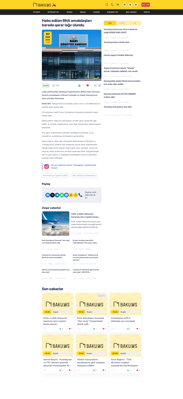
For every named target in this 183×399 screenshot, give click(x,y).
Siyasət (36, 12)
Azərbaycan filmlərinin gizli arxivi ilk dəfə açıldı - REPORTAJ (86, 271)
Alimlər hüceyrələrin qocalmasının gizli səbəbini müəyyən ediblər (91, 362)
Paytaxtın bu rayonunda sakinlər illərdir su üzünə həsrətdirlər (54, 256)
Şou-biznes (131, 12)
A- (96, 85)
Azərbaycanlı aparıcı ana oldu (118, 107)
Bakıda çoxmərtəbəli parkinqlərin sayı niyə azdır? (56, 271)
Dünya (147, 12)
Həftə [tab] (122, 23)
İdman (83, 12)
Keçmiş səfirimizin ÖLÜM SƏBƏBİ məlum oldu (120, 95)
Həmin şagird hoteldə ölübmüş (118, 55)
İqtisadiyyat (53, 12)
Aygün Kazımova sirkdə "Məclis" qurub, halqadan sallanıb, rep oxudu (121, 69)
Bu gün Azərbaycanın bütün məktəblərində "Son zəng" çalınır (85, 241)
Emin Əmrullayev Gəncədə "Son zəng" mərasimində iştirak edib (56, 241)
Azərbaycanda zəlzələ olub (116, 42)
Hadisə (96, 12)
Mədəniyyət (112, 12)
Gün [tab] (110, 23)
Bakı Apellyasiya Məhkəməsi (84, 175)
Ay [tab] (135, 23)
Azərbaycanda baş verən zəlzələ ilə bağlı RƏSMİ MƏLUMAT (120, 31)
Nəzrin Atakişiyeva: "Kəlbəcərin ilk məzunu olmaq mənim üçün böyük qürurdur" (85, 257)
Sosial (70, 12)
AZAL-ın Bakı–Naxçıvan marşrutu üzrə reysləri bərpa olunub (84, 217)
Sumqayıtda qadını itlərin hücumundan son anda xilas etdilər (122, 82)
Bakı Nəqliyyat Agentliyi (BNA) (55, 175)
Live (145, 4)
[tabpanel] (122, 72)
